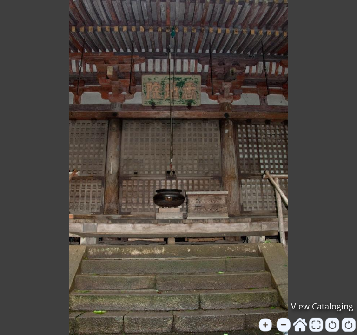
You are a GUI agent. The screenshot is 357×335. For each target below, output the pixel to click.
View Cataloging (322, 306)
